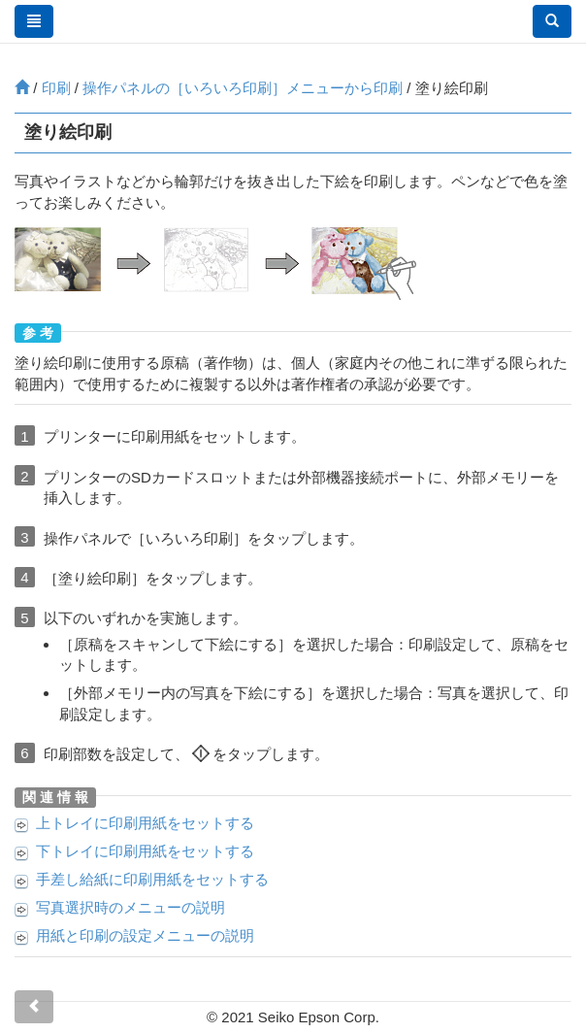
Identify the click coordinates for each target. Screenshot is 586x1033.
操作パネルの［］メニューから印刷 (242, 88)
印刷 (56, 88)
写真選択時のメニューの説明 (130, 907)
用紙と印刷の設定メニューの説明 (145, 935)
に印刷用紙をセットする (145, 823)
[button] (552, 21)
